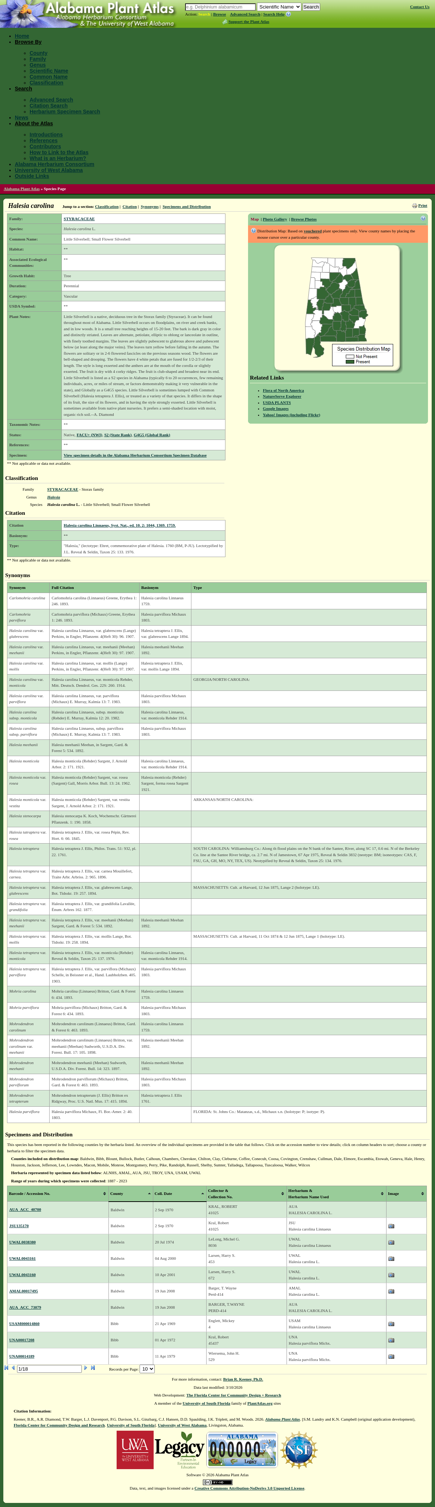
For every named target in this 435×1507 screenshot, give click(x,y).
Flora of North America (283, 390)
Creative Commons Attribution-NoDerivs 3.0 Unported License (249, 1488)
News (22, 117)
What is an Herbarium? (58, 158)
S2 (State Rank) (118, 435)
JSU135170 (19, 1225)
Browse (219, 14)
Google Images (275, 408)
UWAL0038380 (22, 1242)
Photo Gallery (275, 219)
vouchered (313, 231)
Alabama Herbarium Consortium (54, 164)
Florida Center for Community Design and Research (59, 1425)
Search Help (274, 14)
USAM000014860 (24, 1323)
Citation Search (49, 106)
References (44, 140)
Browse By (28, 42)
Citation (130, 206)
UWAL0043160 (22, 1274)
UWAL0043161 (22, 1258)
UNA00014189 (21, 1356)
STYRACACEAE (79, 218)
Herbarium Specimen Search (65, 112)
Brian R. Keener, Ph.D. (243, 1379)
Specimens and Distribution (187, 206)
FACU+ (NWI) (89, 435)
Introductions (46, 135)
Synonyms (149, 206)
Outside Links (32, 176)
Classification (46, 83)
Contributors (45, 146)
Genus (38, 65)
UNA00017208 (21, 1340)
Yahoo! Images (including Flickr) (291, 415)
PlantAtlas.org (259, 1403)
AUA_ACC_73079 (25, 1307)
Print (422, 205)
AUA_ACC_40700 (25, 1209)
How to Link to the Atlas (59, 152)
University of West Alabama (49, 170)
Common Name (49, 77)
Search (204, 14)
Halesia (53, 497)
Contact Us (419, 6)
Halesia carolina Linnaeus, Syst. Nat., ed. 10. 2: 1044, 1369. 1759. (120, 525)
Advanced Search (245, 14)
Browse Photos (304, 219)
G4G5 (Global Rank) (152, 435)
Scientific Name (49, 71)
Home (22, 36)
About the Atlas (34, 123)
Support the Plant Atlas (248, 21)
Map (255, 219)
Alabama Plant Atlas (22, 188)
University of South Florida (206, 1403)
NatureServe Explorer (282, 396)
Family (38, 59)
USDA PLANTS (277, 402)
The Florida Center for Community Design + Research (233, 1395)
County (38, 53)
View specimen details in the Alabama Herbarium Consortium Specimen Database (135, 455)
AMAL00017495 (23, 1291)
